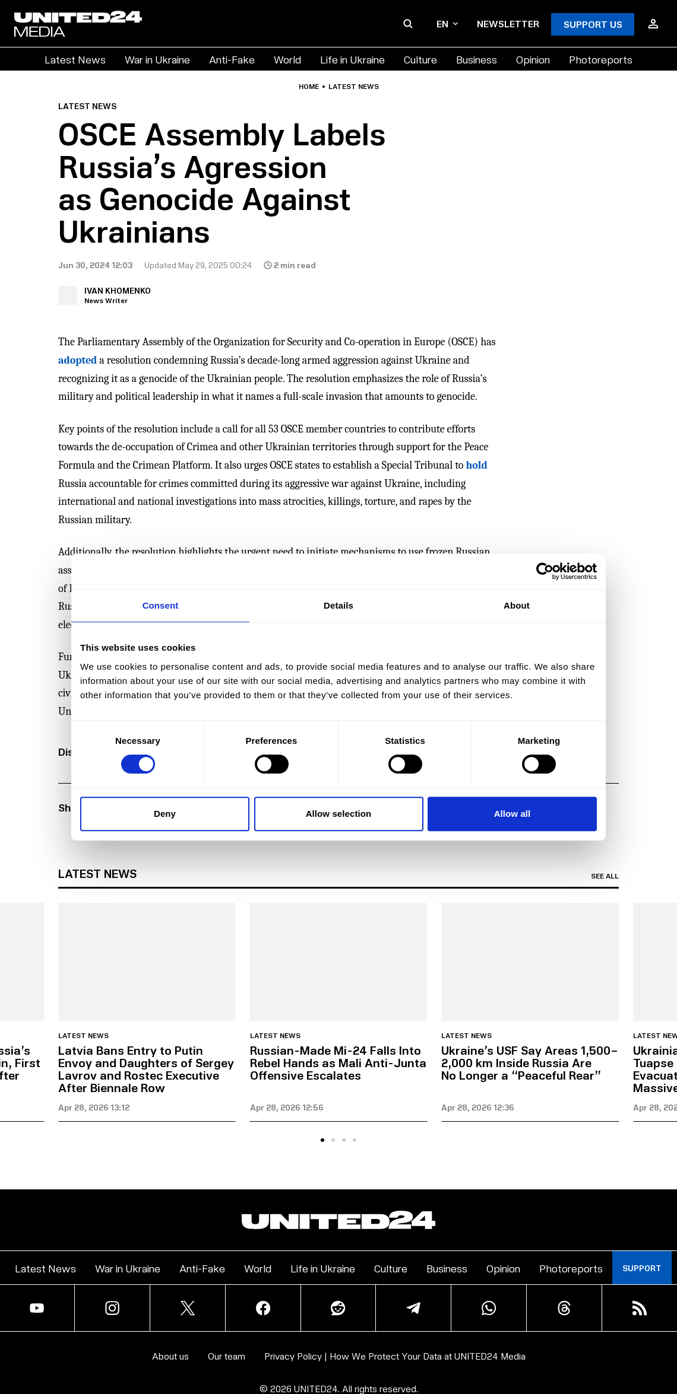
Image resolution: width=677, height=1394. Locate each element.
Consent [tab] (161, 605)
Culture (420, 59)
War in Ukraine (157, 59)
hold (476, 465)
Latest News (75, 59)
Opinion (533, 59)
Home (309, 86)
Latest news (353, 86)
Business (476, 59)
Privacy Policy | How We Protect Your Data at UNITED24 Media (395, 1356)
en (447, 23)
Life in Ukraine (352, 59)
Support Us (593, 24)
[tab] (322, 1140)
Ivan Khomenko (117, 290)
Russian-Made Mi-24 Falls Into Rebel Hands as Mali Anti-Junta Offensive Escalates (338, 1062)
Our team (226, 1356)
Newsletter (508, 23)
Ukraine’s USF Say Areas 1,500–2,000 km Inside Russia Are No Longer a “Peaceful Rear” (529, 1062)
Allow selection (339, 814)
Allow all (512, 814)
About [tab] (517, 605)
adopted (77, 360)
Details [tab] (338, 605)
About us (170, 1356)
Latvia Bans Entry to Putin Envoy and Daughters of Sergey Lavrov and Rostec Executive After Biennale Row (146, 1069)
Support (642, 1268)
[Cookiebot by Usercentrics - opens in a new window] (545, 571)
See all (605, 876)
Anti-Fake (232, 59)
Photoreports (600, 59)
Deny (165, 814)
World (287, 59)
